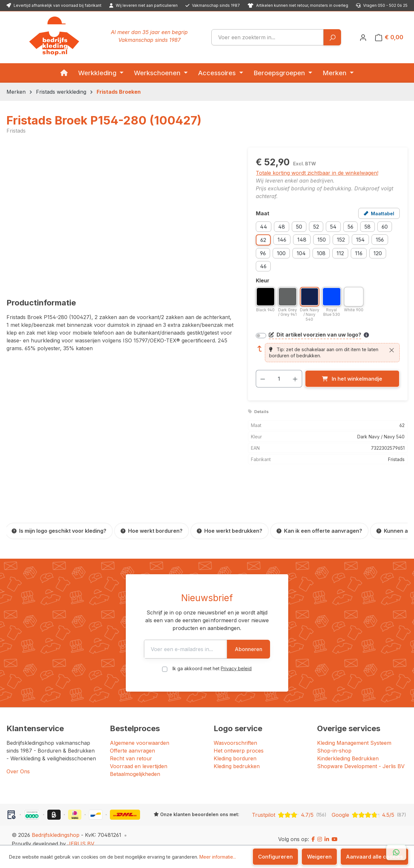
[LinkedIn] (327, 832)
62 (263, 240)
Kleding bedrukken (237, 758)
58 (367, 226)
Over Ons (18, 763)
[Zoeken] (332, 37)
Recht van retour (131, 750)
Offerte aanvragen (132, 743)
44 (263, 226)
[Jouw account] (363, 37)
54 (333, 226)
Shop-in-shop (334, 743)
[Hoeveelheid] (279, 378)
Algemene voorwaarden (139, 735)
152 (341, 239)
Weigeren (319, 856)
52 (316, 226)
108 (321, 253)
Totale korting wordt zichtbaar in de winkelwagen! (317, 173)
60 (385, 226)
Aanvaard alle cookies (374, 856)
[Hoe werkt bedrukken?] (229, 531)
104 (301, 253)
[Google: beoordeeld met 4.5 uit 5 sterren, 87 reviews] (369, 807)
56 (350, 226)
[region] (121, 217)
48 (281, 226)
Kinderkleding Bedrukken (348, 750)
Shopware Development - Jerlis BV (361, 758)
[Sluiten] (391, 350)
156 (380, 239)
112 (340, 253)
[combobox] (267, 37)
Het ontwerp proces (239, 743)
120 (377, 253)
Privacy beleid (236, 660)
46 (263, 266)
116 (358, 253)
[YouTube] (334, 832)
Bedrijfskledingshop (55, 827)
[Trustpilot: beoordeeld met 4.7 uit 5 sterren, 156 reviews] (289, 807)
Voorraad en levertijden (138, 758)
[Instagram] (319, 832)
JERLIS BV (80, 836)
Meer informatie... (217, 857)
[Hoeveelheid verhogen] (295, 378)
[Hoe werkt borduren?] (151, 531)
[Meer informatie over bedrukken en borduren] (366, 334)
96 (263, 253)
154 (360, 239)
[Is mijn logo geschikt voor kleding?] (59, 531)
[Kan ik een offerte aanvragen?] (319, 531)
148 (301, 239)
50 (299, 226)
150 (321, 239)
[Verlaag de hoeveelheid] (262, 378)
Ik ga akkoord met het (212, 660)
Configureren (275, 856)
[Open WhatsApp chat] (396, 852)
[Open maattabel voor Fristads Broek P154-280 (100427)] (379, 213)
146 (282, 239)
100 (281, 253)
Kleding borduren (235, 750)
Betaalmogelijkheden (135, 766)
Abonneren (291, 641)
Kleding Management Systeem (354, 735)
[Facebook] (313, 832)
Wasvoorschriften (235, 735)
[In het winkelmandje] (352, 378)
